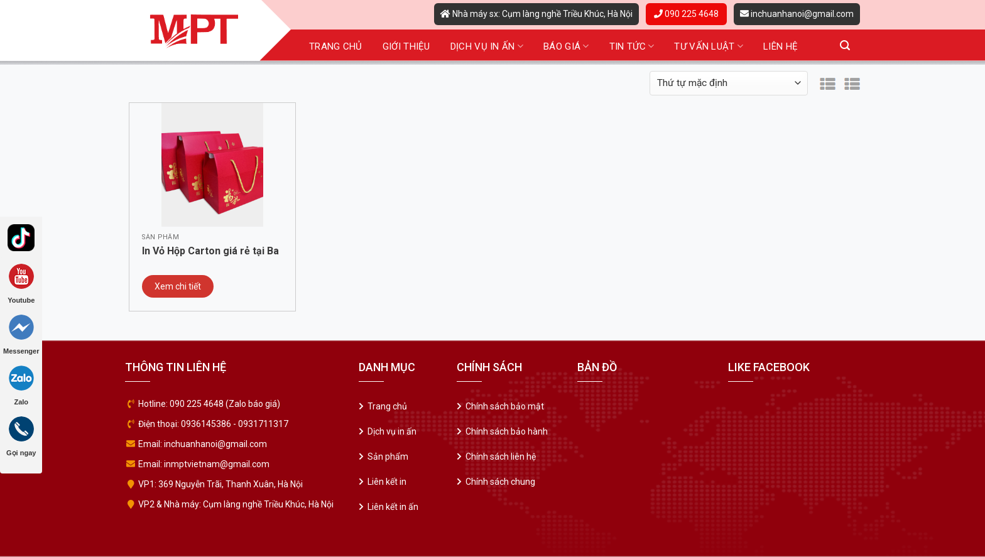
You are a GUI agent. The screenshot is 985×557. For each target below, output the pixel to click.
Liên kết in (386, 482)
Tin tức (632, 46)
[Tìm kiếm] (845, 45)
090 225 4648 (686, 14)
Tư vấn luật (708, 46)
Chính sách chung (500, 482)
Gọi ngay (21, 436)
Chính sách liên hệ (500, 457)
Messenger (21, 335)
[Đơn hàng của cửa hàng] (729, 83)
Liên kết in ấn (392, 507)
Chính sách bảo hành (506, 431)
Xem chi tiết (178, 286)
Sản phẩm (387, 457)
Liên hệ (780, 46)
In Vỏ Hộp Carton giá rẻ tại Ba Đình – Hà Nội (210, 252)
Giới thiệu (406, 46)
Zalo (21, 385)
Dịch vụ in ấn (486, 46)
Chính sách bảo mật (504, 406)
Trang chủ (335, 46)
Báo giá (566, 46)
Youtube (21, 284)
